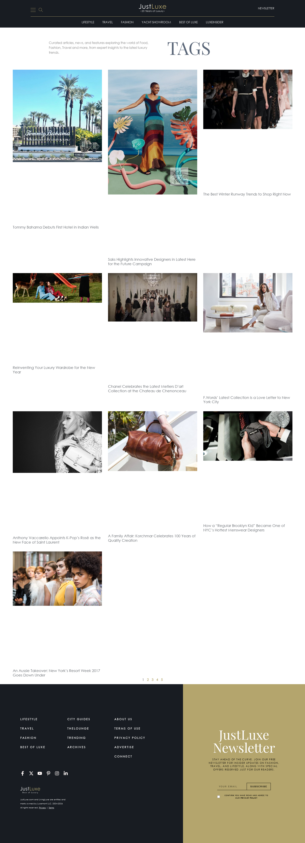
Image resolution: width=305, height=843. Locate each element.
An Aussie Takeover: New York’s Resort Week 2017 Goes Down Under (56, 672)
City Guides (78, 719)
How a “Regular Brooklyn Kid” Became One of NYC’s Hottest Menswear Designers (244, 527)
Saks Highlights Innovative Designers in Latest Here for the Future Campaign (152, 261)
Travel (107, 22)
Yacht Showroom (156, 22)
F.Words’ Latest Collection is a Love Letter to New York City (246, 399)
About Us (123, 719)
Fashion (127, 22)
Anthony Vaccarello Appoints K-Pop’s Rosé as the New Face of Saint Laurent (57, 539)
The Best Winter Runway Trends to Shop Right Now (247, 194)
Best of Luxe (188, 22)
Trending (76, 738)
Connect (123, 756)
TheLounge (78, 728)
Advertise (124, 747)
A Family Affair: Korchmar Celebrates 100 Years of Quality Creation (152, 538)
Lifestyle (88, 22)
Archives (76, 747)
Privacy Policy (129, 738)
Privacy (42, 807)
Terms (51, 807)
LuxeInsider (214, 22)
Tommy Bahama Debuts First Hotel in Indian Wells (56, 227)
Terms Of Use (127, 728)
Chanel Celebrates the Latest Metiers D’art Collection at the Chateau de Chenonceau (147, 388)
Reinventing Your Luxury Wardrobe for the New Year (54, 369)
